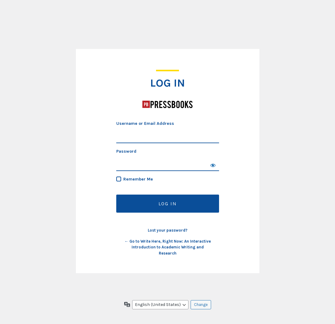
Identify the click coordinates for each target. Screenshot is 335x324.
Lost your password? (168, 230)
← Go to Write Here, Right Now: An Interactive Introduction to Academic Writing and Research (168, 247)
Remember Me (138, 179)
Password (126, 151)
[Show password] (213, 165)
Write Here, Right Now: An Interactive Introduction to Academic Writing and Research (167, 104)
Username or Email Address (145, 123)
